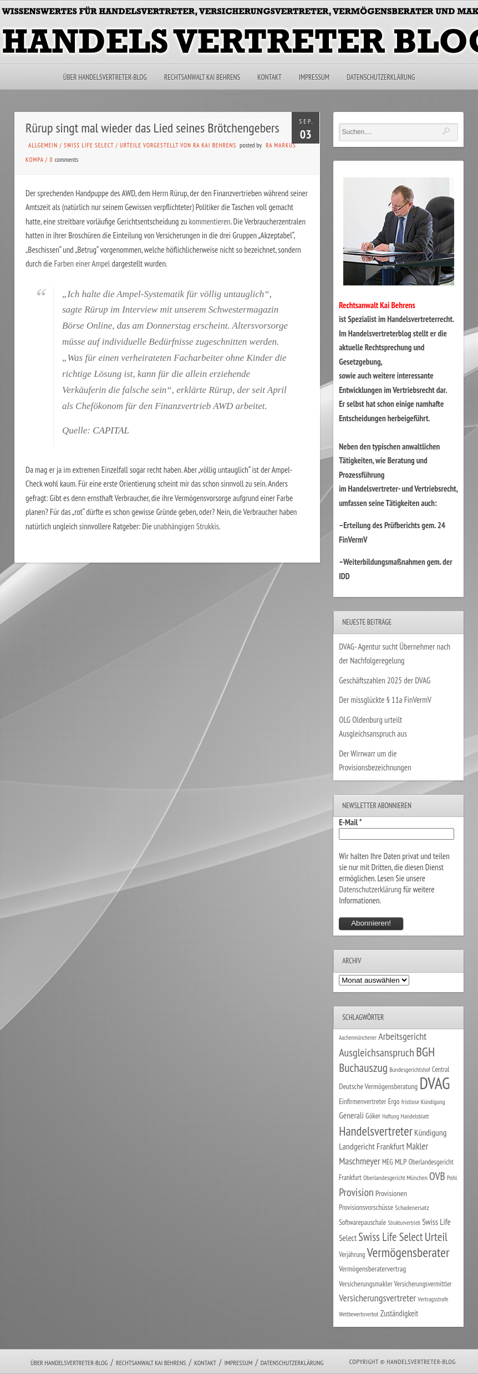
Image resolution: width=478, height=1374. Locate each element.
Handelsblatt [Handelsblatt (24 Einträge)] (415, 1116)
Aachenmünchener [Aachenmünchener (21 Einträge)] (358, 1037)
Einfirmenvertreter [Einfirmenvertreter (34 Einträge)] (362, 1101)
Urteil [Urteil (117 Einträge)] (436, 1236)
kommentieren (210, 221)
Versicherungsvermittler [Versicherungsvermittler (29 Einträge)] (423, 1283)
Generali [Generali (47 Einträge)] (351, 1115)
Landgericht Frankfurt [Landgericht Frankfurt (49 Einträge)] (371, 1146)
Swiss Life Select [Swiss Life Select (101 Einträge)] (390, 1236)
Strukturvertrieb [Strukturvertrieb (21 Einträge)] (404, 1223)
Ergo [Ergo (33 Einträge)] (394, 1101)
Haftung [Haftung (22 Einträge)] (390, 1116)
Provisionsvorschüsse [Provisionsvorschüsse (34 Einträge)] (366, 1207)
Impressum (314, 77)
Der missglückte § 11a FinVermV (385, 699)
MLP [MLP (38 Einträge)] (400, 1161)
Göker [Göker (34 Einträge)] (372, 1116)
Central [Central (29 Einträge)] (440, 1069)
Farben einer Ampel (82, 263)
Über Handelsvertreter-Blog (105, 77)
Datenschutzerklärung (381, 77)
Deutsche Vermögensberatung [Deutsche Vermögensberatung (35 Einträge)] (378, 1086)
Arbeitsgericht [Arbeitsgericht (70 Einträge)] (402, 1036)
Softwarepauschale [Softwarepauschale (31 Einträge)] (362, 1222)
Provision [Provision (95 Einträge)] (356, 1192)
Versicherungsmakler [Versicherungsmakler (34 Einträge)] (366, 1284)
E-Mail (350, 822)
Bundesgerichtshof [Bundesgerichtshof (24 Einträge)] (409, 1069)
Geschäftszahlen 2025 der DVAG (384, 680)
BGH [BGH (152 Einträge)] (425, 1052)
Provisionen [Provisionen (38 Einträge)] (391, 1193)
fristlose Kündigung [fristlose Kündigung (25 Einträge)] (423, 1101)
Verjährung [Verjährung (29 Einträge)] (352, 1254)
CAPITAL (111, 430)
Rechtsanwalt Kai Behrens (202, 77)
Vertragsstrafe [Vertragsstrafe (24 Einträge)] (433, 1299)
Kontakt (269, 77)
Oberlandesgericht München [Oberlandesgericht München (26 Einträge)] (395, 1177)
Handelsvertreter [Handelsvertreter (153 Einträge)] (376, 1131)
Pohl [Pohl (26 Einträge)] (452, 1177)
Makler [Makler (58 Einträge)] (417, 1146)
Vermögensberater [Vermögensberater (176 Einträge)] (408, 1252)
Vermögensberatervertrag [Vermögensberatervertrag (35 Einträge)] (372, 1269)
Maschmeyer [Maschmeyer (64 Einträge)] (359, 1161)
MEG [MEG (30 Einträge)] (387, 1162)
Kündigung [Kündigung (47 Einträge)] (430, 1132)
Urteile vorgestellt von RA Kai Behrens (178, 145)
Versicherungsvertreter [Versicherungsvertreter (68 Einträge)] (377, 1297)
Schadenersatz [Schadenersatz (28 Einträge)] (412, 1207)
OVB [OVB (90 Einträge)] (437, 1176)
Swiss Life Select (89, 145)
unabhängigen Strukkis (186, 526)
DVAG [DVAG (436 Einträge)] (434, 1083)
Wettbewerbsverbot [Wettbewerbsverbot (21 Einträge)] (358, 1314)
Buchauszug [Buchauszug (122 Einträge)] (363, 1067)
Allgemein (43, 145)
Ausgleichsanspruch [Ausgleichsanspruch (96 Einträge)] (376, 1052)
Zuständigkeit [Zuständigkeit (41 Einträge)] (399, 1313)
